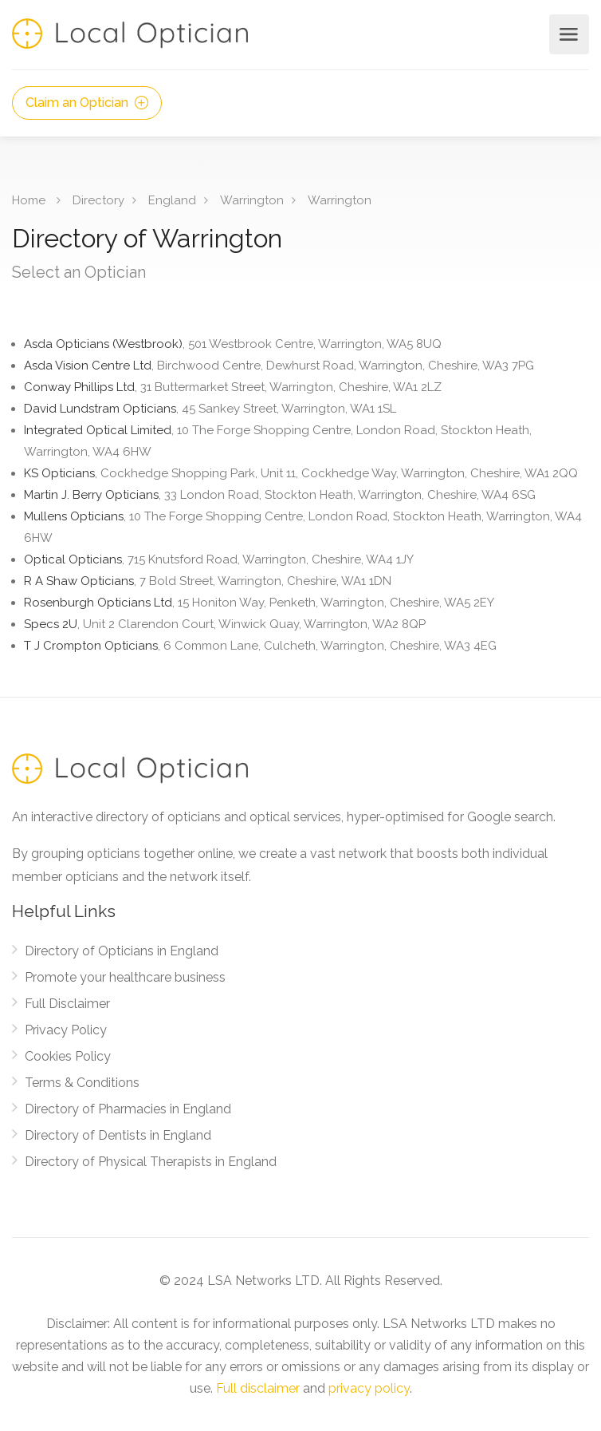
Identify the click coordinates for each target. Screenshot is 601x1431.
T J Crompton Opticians (260, 645)
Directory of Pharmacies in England (128, 1109)
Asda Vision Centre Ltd (279, 365)
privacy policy (369, 1388)
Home (28, 200)
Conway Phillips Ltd (233, 387)
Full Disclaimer (67, 1003)
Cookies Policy (68, 1056)
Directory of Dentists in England (118, 1135)
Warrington (252, 200)
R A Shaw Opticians (207, 581)
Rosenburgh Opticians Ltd (259, 602)
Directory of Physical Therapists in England (151, 1161)
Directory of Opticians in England (121, 951)
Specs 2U (225, 624)
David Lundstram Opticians (210, 408)
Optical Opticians (219, 559)
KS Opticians (301, 473)
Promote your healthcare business (125, 977)
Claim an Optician (87, 102)
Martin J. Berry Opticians (280, 495)
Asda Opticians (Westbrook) (233, 344)
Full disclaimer (258, 1388)
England (172, 200)
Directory (98, 200)
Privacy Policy (66, 1030)
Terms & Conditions (82, 1082)
